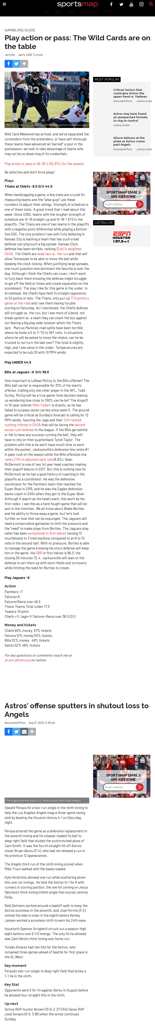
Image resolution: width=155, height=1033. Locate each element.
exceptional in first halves (47, 533)
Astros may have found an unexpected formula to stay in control (130, 117)
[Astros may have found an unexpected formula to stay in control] (101, 120)
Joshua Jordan (145, 101)
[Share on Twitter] (16, 64)
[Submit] (151, 4)
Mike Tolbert (41, 405)
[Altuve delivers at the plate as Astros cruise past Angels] (101, 144)
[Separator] (24, 64)
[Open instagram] (141, 4)
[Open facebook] (111, 4)
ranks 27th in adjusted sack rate (29, 459)
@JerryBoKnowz (17, 660)
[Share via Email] (24, 732)
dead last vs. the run (52, 254)
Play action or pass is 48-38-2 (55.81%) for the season (44, 164)
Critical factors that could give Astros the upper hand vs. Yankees (130, 93)
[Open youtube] (131, 4)
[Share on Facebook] (8, 64)
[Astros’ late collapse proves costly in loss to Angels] (47, 775)
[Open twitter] (121, 4)
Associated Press (122, 101)
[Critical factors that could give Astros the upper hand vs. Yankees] (101, 96)
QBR (39, 553)
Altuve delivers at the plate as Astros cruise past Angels (129, 141)
